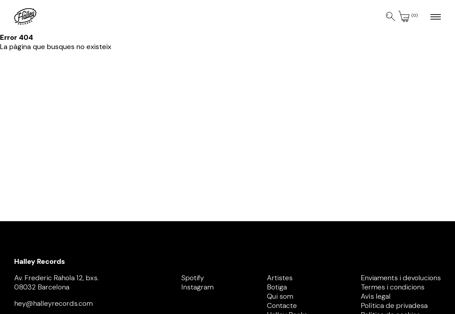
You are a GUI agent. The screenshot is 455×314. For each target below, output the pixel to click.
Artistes (280, 277)
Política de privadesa (394, 305)
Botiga (277, 287)
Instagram (197, 287)
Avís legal (376, 296)
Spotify (192, 277)
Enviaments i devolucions (401, 277)
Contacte (282, 305)
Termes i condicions (392, 287)
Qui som (280, 296)
